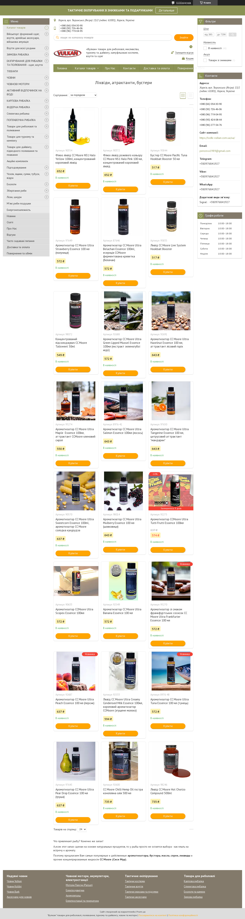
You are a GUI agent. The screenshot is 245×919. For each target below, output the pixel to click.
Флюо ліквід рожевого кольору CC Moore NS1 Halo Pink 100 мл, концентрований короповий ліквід (122, 160)
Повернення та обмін (19, 253)
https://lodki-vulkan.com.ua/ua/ (217, 138)
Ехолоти (11, 184)
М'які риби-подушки (19, 203)
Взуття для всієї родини (21, 48)
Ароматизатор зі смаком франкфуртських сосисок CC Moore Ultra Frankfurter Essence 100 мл (168, 614)
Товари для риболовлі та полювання (22, 128)
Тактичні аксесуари (136, 897)
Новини (11, 216)
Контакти (129, 68)
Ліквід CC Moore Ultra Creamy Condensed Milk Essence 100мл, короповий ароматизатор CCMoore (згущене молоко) (122, 705)
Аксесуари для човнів (19, 897)
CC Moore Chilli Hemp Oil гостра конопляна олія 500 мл (123, 791)
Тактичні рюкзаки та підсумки (141, 891)
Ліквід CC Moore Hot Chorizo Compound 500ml (167, 791)
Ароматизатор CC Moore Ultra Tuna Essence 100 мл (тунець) (169, 701)
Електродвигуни (75, 890)
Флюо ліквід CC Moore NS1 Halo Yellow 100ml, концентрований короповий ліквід (76, 158)
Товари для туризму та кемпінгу (20, 138)
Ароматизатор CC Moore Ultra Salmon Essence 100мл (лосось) (123, 431)
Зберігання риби (16, 190)
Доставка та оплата (18, 247)
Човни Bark (13, 891)
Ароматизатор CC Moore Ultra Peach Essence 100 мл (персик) (75, 701)
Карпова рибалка (194, 881)
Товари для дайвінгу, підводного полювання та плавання (22, 150)
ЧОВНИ (11, 77)
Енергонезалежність (18, 210)
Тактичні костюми (135, 881)
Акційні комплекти (17, 161)
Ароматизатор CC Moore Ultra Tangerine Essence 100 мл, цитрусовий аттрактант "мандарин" (169, 434)
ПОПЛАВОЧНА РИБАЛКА (21, 120)
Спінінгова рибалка (18, 113)
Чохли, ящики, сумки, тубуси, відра (23, 176)
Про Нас (12, 228)
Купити (73, 185)
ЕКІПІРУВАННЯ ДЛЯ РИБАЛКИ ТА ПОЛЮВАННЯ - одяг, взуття (25, 63)
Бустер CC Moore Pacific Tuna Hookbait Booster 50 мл (168, 157)
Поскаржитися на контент (153, 915)
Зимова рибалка (193, 897)
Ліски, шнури (14, 197)
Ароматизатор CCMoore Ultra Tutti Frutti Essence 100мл (169, 521)
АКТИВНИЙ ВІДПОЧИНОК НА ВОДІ (24, 92)
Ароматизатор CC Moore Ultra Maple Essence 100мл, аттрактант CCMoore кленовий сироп (75, 434)
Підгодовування (16, 167)
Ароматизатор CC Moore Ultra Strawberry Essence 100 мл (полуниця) (75, 249)
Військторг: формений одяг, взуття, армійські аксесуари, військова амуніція (23, 37)
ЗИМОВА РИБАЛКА (18, 54)
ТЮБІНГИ (12, 71)
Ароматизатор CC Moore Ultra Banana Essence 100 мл (122, 611)
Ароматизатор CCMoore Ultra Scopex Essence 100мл (74, 611)
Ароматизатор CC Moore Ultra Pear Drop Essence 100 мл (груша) (75, 793)
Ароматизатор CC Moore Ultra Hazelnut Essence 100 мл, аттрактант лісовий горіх (169, 342)
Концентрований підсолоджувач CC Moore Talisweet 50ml (71, 342)
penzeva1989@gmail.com (215, 151)
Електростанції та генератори (82, 900)
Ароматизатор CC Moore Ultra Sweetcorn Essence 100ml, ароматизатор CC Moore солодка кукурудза (75, 524)
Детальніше (166, 10)
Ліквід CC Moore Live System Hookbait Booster (168, 247)
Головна (62, 68)
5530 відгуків (183, 2)
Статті (10, 222)
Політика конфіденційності (183, 915)
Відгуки (11, 234)
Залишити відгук (184, 52)
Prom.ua (140, 911)
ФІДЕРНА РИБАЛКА (18, 107)
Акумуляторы (73, 895)
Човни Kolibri (14, 886)
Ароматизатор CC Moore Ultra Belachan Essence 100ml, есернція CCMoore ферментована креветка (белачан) (122, 252)
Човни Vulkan (14, 881)
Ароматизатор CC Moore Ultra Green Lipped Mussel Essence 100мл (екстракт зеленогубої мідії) (122, 344)
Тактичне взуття (134, 886)
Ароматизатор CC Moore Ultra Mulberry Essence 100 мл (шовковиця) (122, 522)
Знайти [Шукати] (184, 37)
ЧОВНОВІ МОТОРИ (18, 84)
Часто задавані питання (20, 241)
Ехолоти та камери (194, 891)
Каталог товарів (16, 27)
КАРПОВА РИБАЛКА (18, 100)
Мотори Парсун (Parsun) (79, 885)
